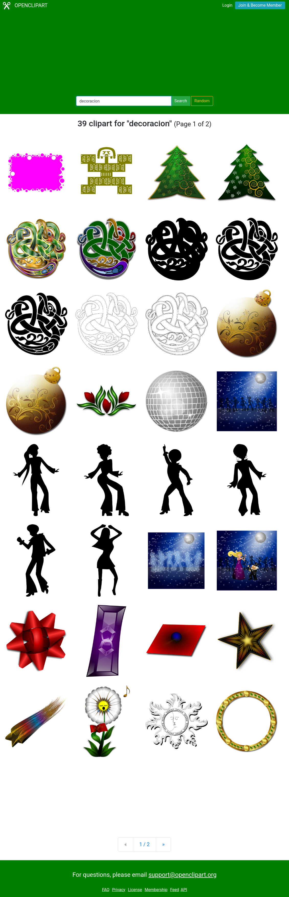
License (135, 889)
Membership (155, 889)
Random (202, 100)
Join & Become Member (260, 5)
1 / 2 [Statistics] (144, 844)
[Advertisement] (144, 53)
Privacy (118, 889)
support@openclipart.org (182, 874)
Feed (174, 889)
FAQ (105, 889)
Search (180, 100)
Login (227, 5)
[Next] (163, 844)
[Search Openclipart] (123, 101)
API (184, 889)
